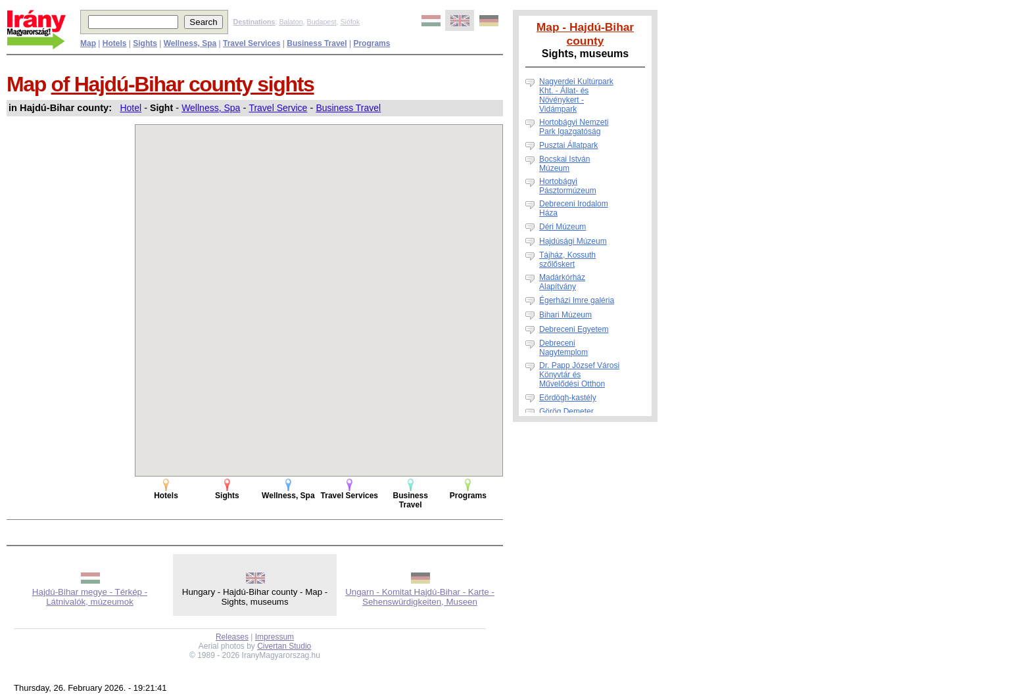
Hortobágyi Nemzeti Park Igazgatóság (573, 127)
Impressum (274, 637)
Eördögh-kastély (567, 397)
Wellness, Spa (210, 108)
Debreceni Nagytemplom (563, 347)
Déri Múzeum (562, 226)
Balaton (290, 22)
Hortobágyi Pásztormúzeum (567, 186)
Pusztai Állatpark (568, 145)
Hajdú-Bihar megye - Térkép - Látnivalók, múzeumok (89, 597)
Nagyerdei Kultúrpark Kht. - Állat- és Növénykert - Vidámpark (576, 95)
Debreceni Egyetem (573, 329)
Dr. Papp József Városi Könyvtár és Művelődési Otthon (579, 374)
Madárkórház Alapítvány (562, 282)
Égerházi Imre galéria (576, 300)
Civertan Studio (284, 646)
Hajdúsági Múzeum (573, 241)
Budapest (322, 22)
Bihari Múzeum (565, 314)
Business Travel (348, 108)
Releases (232, 637)
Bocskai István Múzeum (564, 163)
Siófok (350, 22)
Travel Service (278, 108)
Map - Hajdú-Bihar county (585, 33)
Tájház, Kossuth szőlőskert (567, 259)
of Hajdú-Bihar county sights (182, 84)
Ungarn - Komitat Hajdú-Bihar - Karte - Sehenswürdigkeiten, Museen (419, 597)
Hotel (130, 108)
